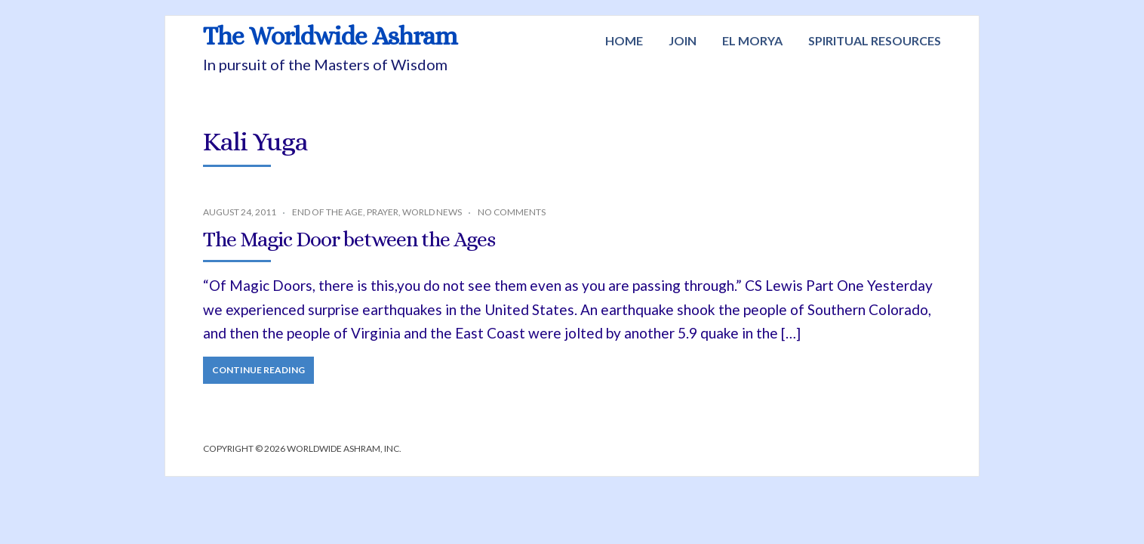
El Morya (752, 40)
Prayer (382, 212)
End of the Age (327, 212)
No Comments (512, 212)
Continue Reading (258, 370)
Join (683, 40)
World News (432, 212)
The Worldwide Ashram (330, 36)
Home (624, 40)
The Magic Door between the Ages (349, 239)
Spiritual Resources (874, 40)
